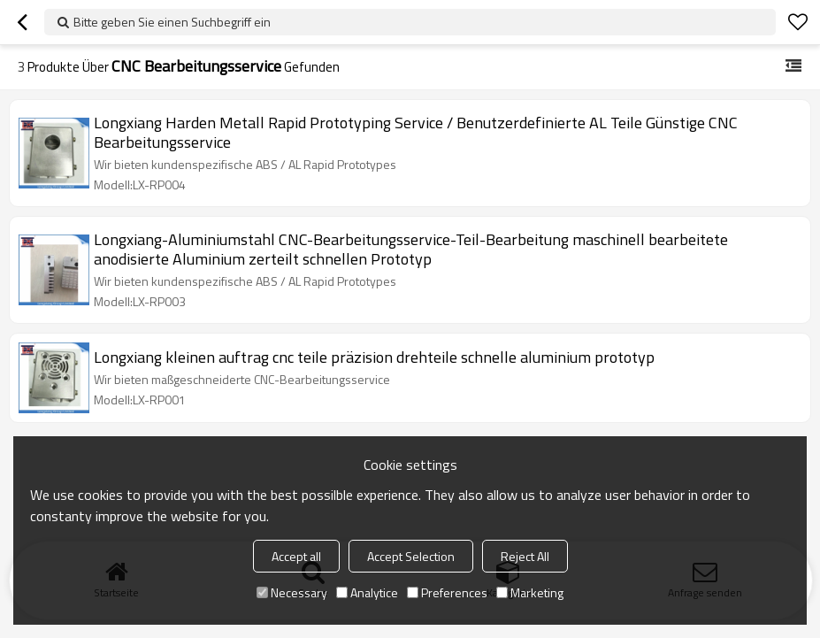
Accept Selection (411, 556)
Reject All (525, 556)
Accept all (296, 556)
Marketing (529, 592)
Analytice (367, 592)
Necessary (292, 592)
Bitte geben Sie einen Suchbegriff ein (172, 21)
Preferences (447, 592)
